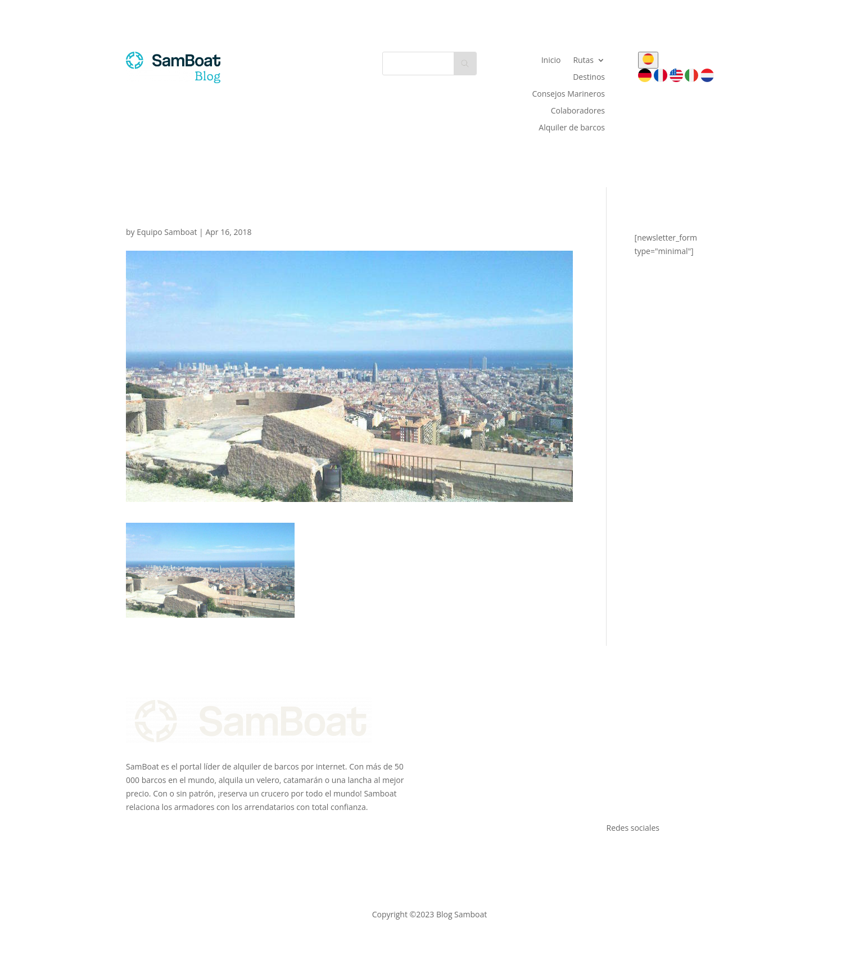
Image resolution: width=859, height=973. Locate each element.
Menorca (623, 744)
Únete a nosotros (477, 730)
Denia (617, 784)
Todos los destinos (641, 797)
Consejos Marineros (568, 94)
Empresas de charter (484, 771)
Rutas (583, 60)
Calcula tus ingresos (482, 757)
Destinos (589, 77)
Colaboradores (578, 111)
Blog (454, 810)
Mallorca (622, 730)
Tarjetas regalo (473, 784)
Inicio (551, 60)
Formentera (628, 771)
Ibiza (615, 717)
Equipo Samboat (167, 232)
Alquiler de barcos (572, 128)
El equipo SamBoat (481, 717)
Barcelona (625, 757)
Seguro (459, 744)
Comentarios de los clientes (496, 797)
